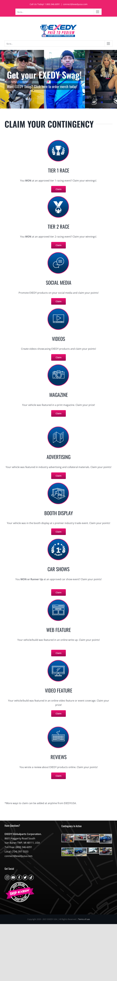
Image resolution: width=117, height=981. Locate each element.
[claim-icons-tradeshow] (58, 483)
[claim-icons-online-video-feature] (58, 660)
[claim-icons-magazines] (58, 365)
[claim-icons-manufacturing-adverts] (58, 427)
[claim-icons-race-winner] (58, 140)
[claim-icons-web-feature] (58, 727)
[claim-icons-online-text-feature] (58, 600)
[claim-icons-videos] (58, 309)
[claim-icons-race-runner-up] (58, 196)
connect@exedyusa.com (75, 4)
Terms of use (84, 919)
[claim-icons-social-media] (58, 252)
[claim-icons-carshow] (58, 539)
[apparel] (58, 79)
